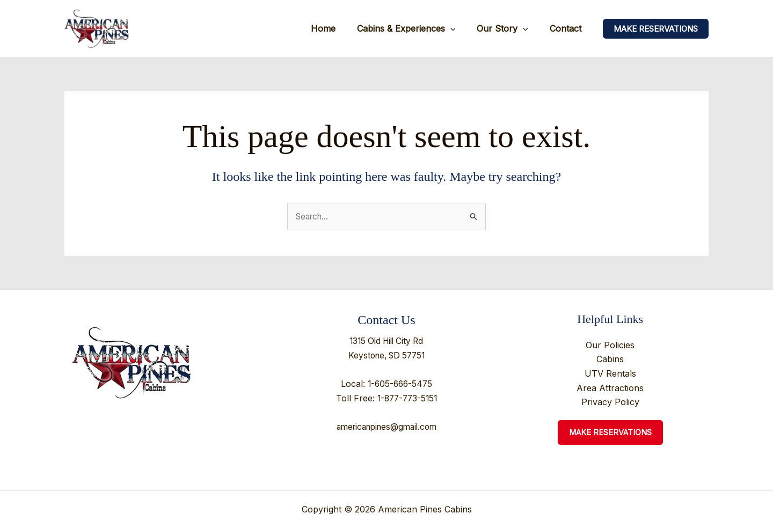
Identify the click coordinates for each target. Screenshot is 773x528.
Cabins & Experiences (417, 28)
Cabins (610, 359)
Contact (568, 28)
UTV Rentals (610, 373)
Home (338, 28)
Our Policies (610, 345)
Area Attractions (610, 388)
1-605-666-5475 (400, 383)
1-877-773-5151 (407, 398)
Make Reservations (610, 433)
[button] (656, 29)
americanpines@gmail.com (386, 426)
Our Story (509, 28)
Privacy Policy (610, 402)
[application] (461, 28)
